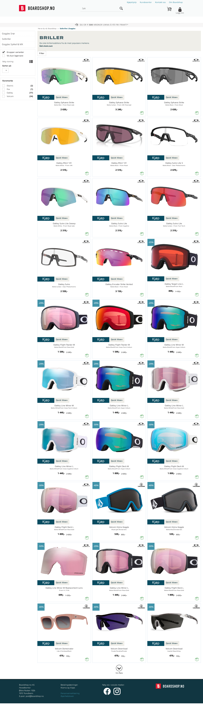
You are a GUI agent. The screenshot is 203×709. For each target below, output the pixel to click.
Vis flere (119, 673)
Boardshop (52, 29)
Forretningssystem (112, 706)
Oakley (9, 93)
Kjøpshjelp (131, 2)
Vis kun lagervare (14, 56)
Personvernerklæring (70, 693)
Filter (41, 53)
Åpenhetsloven (67, 696)
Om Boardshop (176, 2)
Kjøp (45, 97)
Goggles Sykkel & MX (12, 44)
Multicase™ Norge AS (158, 706)
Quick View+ (62, 97)
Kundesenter (146, 2)
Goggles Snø (8, 33)
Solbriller (6, 39)
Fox (8, 89)
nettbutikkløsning (132, 706)
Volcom (10, 96)
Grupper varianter (15, 52)
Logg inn (180, 13)
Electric (9, 86)
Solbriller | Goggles (67, 29)
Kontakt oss (160, 2)
